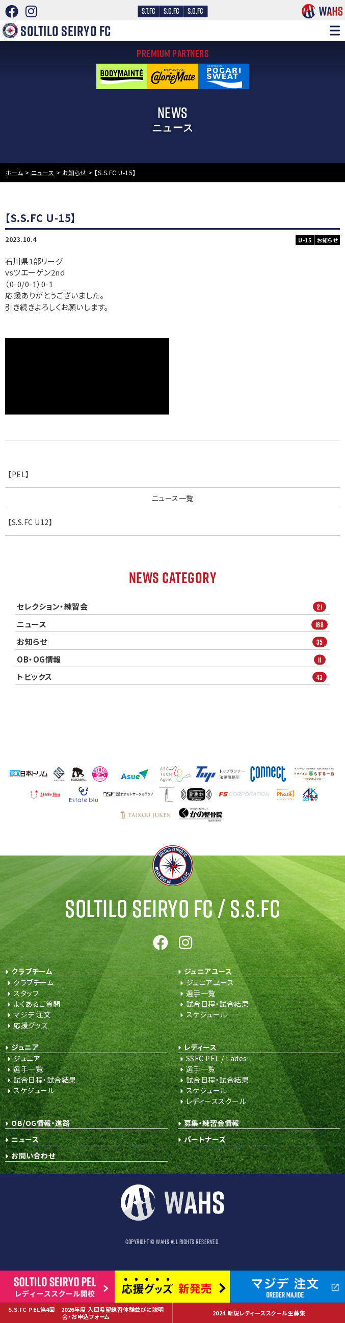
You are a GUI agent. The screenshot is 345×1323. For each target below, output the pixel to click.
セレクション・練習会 (173, 607)
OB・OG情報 (173, 659)
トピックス (173, 677)
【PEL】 (19, 474)
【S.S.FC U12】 (30, 522)
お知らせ (173, 642)
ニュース (173, 624)
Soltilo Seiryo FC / (172, 908)
